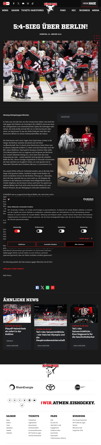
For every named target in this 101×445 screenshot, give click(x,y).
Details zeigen (84, 238)
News (8, 420)
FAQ (51, 420)
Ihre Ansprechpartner (80, 420)
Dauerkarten (32, 425)
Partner (75, 425)
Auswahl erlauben (50, 244)
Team (8, 425)
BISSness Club (77, 428)
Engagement (54, 428)
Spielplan (9, 428)
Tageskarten (32, 423)
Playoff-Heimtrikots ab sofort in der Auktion (15, 331)
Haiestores (37, 10)
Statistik (9, 433)
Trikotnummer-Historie (58, 438)
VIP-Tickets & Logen (34, 433)
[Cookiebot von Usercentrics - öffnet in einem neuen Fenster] (84, 199)
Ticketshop (32, 420)
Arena (95, 10)
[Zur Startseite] (50, 8)
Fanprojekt (54, 435)
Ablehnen (21, 244)
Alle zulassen (79, 244)
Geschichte (54, 433)
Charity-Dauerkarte (34, 435)
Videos (8, 423)
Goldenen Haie (55, 430)
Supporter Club (78, 430)
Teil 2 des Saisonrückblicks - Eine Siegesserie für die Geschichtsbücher (83, 332)
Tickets (25, 10)
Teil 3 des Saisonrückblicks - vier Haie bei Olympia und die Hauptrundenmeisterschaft (50, 336)
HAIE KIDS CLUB (55, 425)
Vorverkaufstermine (35, 430)
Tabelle (8, 430)
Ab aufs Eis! (54, 423)
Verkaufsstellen (33, 428)
